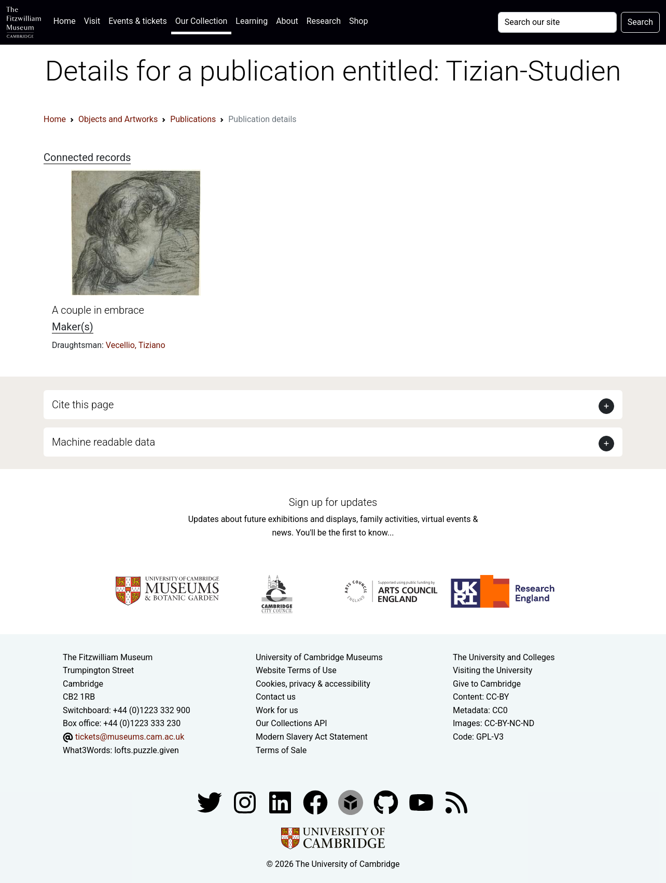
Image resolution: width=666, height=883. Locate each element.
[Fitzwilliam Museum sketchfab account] (351, 802)
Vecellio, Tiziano (135, 345)
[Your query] (557, 22)
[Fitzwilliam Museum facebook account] (281, 802)
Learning (251, 21)
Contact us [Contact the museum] (276, 697)
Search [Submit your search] (640, 22)
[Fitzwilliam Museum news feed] (456, 802)
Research (324, 21)
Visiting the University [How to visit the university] (492, 670)
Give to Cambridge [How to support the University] (487, 684)
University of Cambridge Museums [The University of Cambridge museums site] (319, 657)
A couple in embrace (98, 310)
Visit (92, 21)
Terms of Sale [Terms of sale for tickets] (281, 750)
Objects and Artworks (118, 119)
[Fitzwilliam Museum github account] (387, 802)
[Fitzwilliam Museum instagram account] (245, 802)
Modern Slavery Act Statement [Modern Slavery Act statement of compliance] (312, 737)
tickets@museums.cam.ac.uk (129, 737)
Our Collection (201, 21)
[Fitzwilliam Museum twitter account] (210, 802)
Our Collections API (291, 723)
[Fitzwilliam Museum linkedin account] (316, 802)
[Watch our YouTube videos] (422, 802)
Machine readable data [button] (103, 442)
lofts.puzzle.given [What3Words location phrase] (146, 750)
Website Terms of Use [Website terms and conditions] (296, 670)
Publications (193, 119)
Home (66, 20)
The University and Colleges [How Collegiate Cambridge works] (503, 657)
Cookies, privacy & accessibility (313, 684)
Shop (358, 21)
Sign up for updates (333, 502)
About (287, 21)
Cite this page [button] (83, 404)
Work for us (277, 710)
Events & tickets (137, 21)
